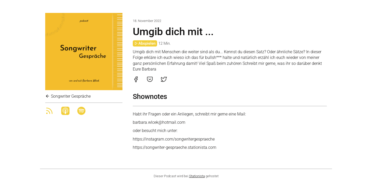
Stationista (197, 176)
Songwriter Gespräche (68, 96)
